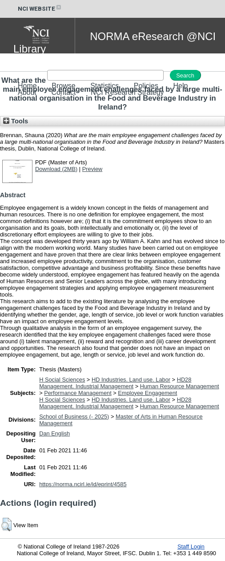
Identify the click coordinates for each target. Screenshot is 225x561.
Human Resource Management (179, 386)
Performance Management (78, 393)
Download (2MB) (56, 169)
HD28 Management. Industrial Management (115, 383)
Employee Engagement (147, 393)
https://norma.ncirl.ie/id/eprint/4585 (82, 484)
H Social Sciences (62, 379)
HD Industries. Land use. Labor (131, 379)
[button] (6, 524)
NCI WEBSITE (40, 8)
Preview (92, 169)
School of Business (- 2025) (74, 416)
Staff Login (191, 546)
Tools (15, 121)
